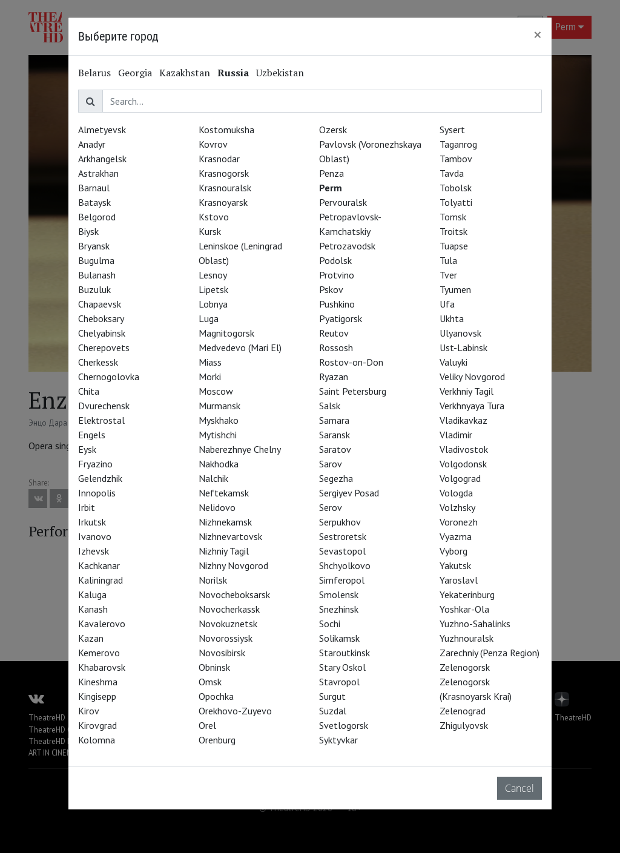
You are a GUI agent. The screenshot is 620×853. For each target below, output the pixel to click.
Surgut (332, 696)
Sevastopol (342, 551)
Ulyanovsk (460, 333)
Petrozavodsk (347, 246)
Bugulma (96, 260)
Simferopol (341, 580)
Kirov (88, 711)
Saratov (335, 449)
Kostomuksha (226, 130)
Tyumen (455, 289)
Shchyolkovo (345, 565)
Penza (331, 173)
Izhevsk (93, 551)
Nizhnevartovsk (230, 536)
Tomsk (453, 217)
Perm (330, 188)
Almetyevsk (102, 130)
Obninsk (214, 667)
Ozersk (333, 130)
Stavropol (339, 682)
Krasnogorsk (224, 173)
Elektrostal (101, 420)
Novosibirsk (222, 653)
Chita (88, 391)
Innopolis (97, 493)
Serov (330, 507)
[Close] (538, 34)
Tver (448, 275)
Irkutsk (92, 522)
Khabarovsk (101, 667)
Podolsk (335, 260)
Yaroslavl (459, 580)
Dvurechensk (104, 406)
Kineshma (97, 682)
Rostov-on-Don (351, 362)
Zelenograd (463, 711)
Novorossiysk (225, 638)
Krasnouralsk (225, 188)
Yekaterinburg (467, 594)
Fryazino (95, 464)
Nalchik (213, 478)
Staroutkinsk (344, 653)
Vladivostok (464, 449)
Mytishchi (218, 435)
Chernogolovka (108, 377)
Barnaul (94, 188)
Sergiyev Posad (349, 493)
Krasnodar (219, 159)
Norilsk (213, 580)
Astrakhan (98, 173)
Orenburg (217, 740)
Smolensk (338, 594)
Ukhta (452, 318)
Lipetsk (213, 289)
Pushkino (337, 304)
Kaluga (92, 594)
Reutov (334, 333)
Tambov (456, 159)
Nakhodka (219, 464)
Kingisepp (97, 696)
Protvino (336, 275)
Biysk (88, 231)
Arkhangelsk (102, 159)
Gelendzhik (100, 478)
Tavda (452, 173)
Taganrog (458, 144)
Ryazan (333, 377)
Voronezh (459, 522)
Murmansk (219, 406)
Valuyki (453, 362)
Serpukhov (340, 522)
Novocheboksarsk (234, 594)
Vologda (456, 493)
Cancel (519, 788)
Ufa (447, 304)
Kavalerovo (101, 624)
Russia (233, 72)
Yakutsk (455, 565)
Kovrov (213, 144)
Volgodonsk (463, 464)
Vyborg (453, 551)
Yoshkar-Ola (464, 609)
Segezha (336, 478)
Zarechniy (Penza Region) (489, 653)
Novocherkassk (229, 609)
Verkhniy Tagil (466, 391)
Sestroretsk (342, 536)
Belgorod (97, 217)
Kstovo (214, 217)
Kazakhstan (184, 72)
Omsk (210, 682)
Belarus (94, 72)
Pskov (331, 289)
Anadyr (91, 144)
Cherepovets (104, 347)
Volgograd (460, 478)
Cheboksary (101, 318)
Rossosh (336, 347)
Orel (207, 725)
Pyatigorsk (340, 318)
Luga (209, 318)
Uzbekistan (280, 72)
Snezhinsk (338, 609)
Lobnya (213, 304)
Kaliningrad (100, 580)
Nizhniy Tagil (224, 551)
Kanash (93, 609)
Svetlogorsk (343, 725)
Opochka (216, 696)
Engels (91, 435)
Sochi (329, 624)
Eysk (87, 449)
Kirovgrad (97, 725)
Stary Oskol (342, 667)
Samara (334, 420)
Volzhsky (457, 507)
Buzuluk (94, 289)
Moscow (216, 391)
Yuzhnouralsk (466, 638)
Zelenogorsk (465, 667)
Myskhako (219, 420)
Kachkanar (99, 565)
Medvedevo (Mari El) (240, 347)
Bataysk (94, 202)
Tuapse (454, 246)
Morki (210, 377)
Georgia (135, 72)
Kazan (91, 638)
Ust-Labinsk (463, 347)
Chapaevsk (99, 304)
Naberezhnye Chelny (240, 449)
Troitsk (453, 231)
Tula (448, 260)
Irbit (86, 507)
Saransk (334, 435)
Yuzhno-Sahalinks (475, 624)
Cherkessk (98, 362)
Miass (210, 362)
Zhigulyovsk (464, 725)
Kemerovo (99, 653)
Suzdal (332, 711)
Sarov (330, 464)
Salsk (329, 406)
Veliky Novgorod (472, 377)
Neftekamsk (224, 493)
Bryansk (94, 246)
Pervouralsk (343, 202)
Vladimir (456, 435)
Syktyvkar (338, 740)
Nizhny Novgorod (233, 565)
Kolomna (96, 740)
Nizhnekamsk (225, 522)
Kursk (210, 231)
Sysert (452, 130)
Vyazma (456, 536)
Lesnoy (213, 275)
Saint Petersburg (352, 391)
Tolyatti (456, 202)
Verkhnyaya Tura (472, 406)
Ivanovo (94, 536)
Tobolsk (456, 188)
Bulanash (97, 275)
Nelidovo (217, 507)
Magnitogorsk (226, 333)
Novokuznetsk (228, 624)
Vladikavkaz (463, 420)
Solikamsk (339, 638)
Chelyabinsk (101, 333)
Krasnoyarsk (223, 202)
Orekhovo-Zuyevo (235, 711)
